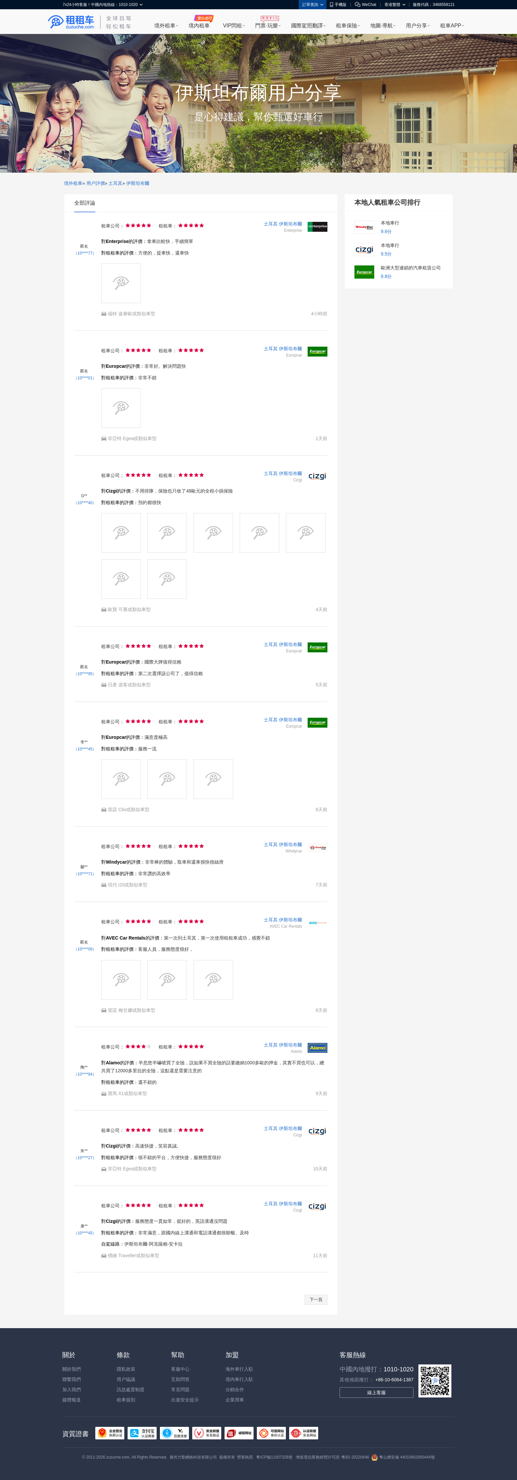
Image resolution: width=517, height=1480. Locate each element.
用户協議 (126, 1379)
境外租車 (164, 25)
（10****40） (85, 502)
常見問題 (180, 1389)
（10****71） (85, 874)
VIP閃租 (232, 25)
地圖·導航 (381, 25)
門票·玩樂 (266, 25)
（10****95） (85, 673)
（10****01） (85, 378)
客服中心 (180, 1369)
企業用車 (235, 1399)
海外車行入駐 (239, 1369)
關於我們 (71, 1369)
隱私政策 (126, 1369)
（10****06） (85, 949)
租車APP (450, 25)
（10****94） (85, 1074)
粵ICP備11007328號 (274, 1457)
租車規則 (126, 1399)
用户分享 (416, 25)
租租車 (70, 22)
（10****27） (85, 1157)
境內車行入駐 (239, 1379)
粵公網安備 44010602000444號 (403, 1457)
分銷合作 (235, 1389)
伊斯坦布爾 (137, 183)
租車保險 (346, 25)
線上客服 (376, 1392)
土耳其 (115, 183)
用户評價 (95, 183)
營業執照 (245, 1457)
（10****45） (85, 749)
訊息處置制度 (130, 1389)
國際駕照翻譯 (307, 25)
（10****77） (85, 253)
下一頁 (316, 1299)
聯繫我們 (71, 1379)
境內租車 (199, 25)
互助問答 (180, 1379)
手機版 (338, 4)
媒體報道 (71, 1399)
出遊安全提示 (185, 1399)
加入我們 (71, 1389)
